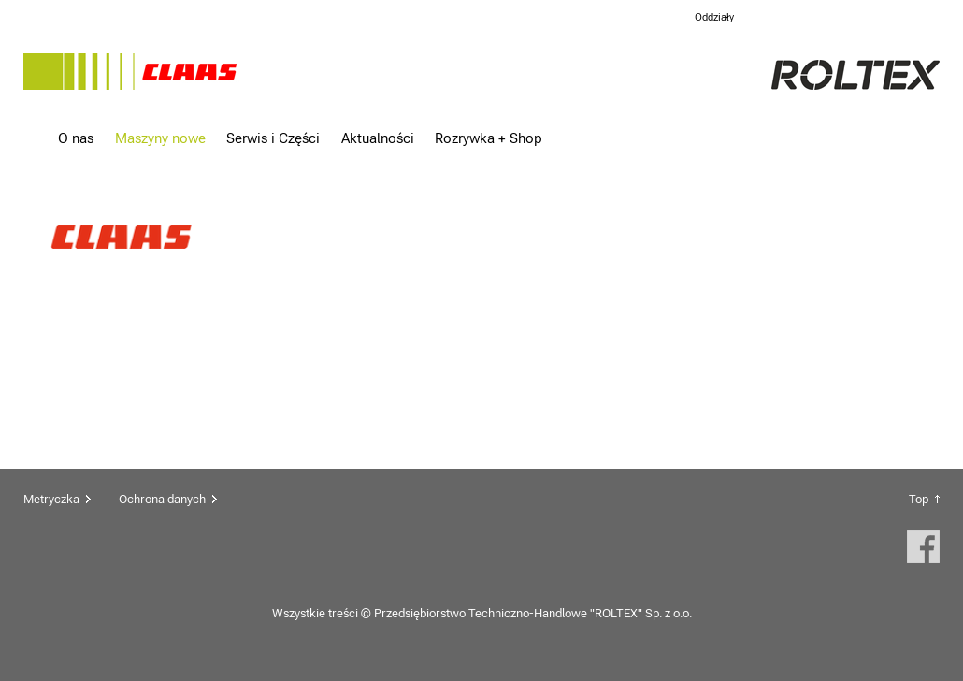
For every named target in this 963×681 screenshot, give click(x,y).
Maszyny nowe (160, 138)
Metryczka (51, 499)
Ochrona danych (162, 499)
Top (918, 499)
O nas (75, 138)
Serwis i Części (273, 138)
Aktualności (377, 138)
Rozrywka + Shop (488, 138)
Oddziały (714, 17)
